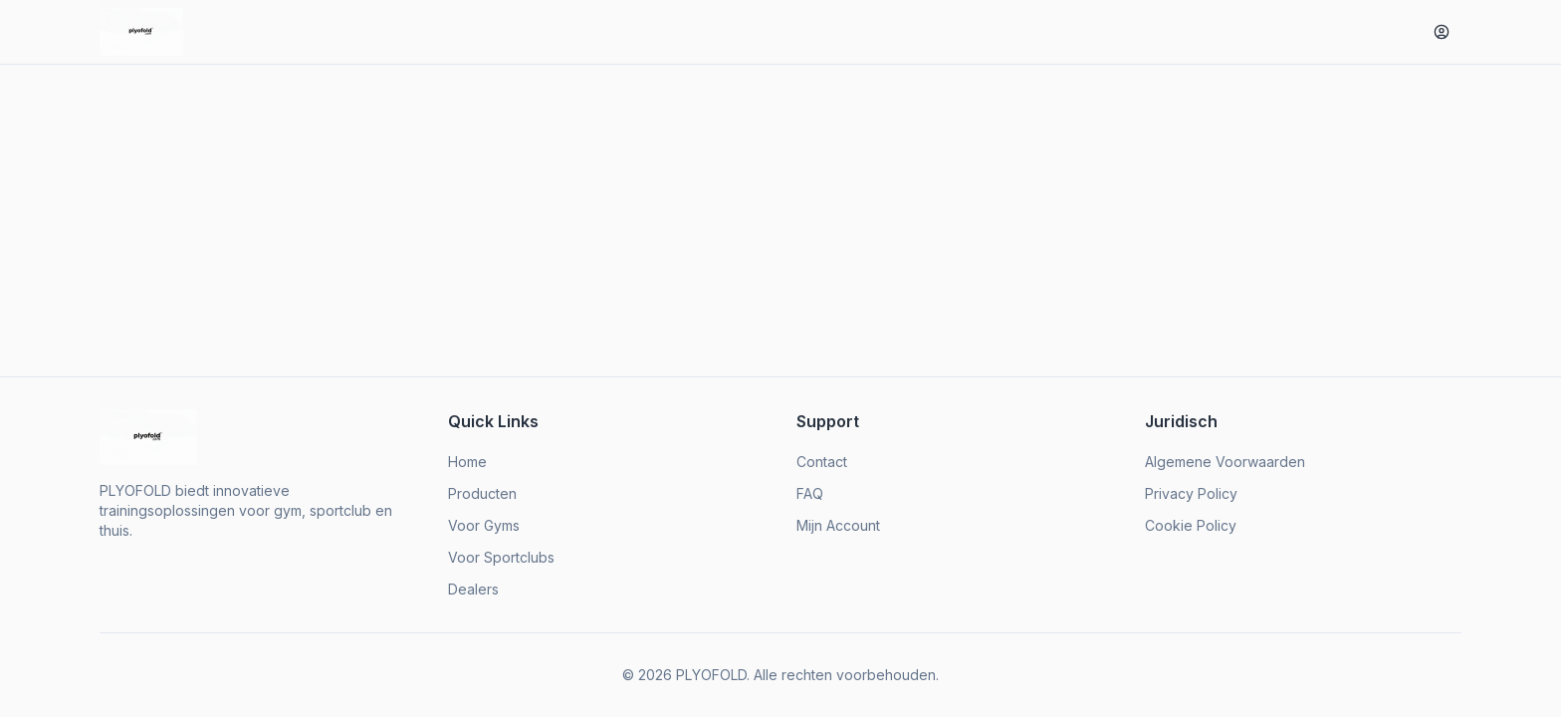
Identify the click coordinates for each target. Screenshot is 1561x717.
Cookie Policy (1190, 525)
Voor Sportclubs (501, 557)
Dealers (473, 589)
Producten (482, 493)
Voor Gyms (484, 525)
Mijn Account (838, 525)
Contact (821, 461)
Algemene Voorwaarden (1225, 461)
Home (467, 461)
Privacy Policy (1191, 493)
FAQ (809, 493)
